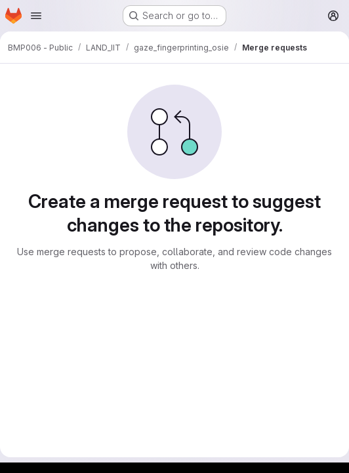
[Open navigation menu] (36, 15)
